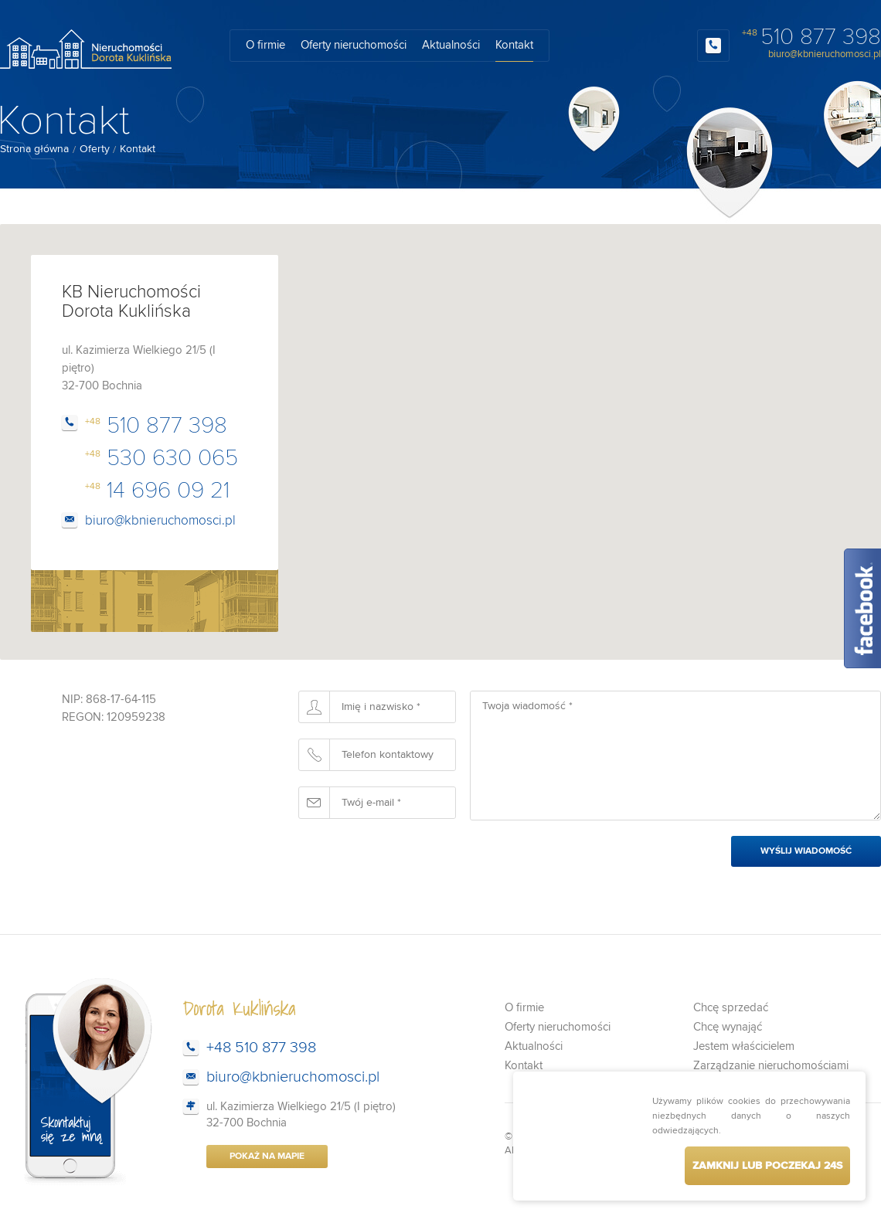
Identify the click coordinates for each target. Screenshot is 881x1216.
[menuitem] (34, 149)
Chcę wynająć (727, 1027)
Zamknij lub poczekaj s (767, 1165)
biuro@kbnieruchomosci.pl (824, 54)
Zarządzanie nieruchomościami (771, 1066)
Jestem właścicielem (743, 1046)
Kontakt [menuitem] (137, 149)
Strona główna (34, 149)
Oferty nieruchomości (353, 45)
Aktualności (451, 45)
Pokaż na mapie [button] (267, 1156)
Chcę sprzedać (730, 1008)
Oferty (95, 149)
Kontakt (514, 45)
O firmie (265, 45)
